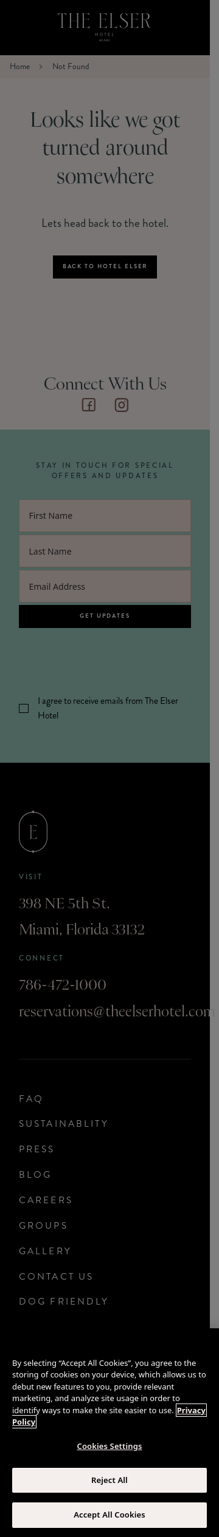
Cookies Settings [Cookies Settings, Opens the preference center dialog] (109, 1446)
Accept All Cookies (109, 1514)
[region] (109, 1432)
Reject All (109, 1480)
